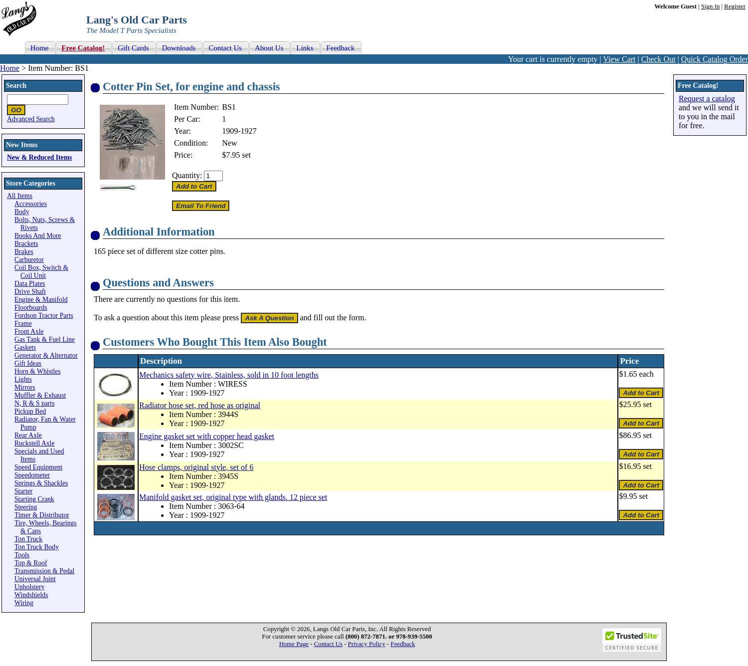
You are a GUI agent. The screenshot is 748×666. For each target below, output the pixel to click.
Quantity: (187, 175)
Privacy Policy (366, 644)
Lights (23, 379)
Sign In (710, 6)
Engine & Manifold (40, 299)
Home (9, 68)
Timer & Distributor (41, 515)
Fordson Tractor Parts (43, 315)
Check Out (658, 59)
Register (735, 6)
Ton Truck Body (36, 547)
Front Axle (29, 331)
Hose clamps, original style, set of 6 (196, 467)
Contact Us (328, 644)
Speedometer (32, 475)
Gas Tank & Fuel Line (44, 339)
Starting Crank (34, 499)
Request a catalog (707, 98)
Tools (21, 555)
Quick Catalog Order (714, 59)
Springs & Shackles (41, 483)
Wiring (23, 603)
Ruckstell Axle (34, 443)
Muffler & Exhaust (40, 395)
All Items (19, 196)
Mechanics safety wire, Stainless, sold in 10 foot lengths (229, 375)
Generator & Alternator (46, 355)
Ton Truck (28, 539)
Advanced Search (31, 119)
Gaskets (25, 347)
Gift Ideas (27, 363)
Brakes (23, 251)
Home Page (294, 644)
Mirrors (24, 387)
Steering (25, 507)
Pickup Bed (30, 411)
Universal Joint (35, 579)
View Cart (619, 59)
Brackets (26, 243)
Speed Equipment (38, 467)
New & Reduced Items (39, 157)
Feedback (402, 644)
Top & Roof (30, 563)
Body (21, 212)
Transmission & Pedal (44, 571)
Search (16, 85)
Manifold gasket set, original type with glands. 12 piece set (233, 497)
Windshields (31, 595)
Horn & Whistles (37, 371)
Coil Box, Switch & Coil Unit (41, 271)
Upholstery (29, 587)
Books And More (37, 235)
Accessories (30, 204)
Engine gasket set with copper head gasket (206, 436)
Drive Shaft (30, 291)
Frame (23, 323)
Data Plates (29, 283)
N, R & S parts (34, 403)
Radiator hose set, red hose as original (199, 405)
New (229, 143)
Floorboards (30, 307)
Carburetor (29, 259)
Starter (23, 491)
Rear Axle (28, 435)
